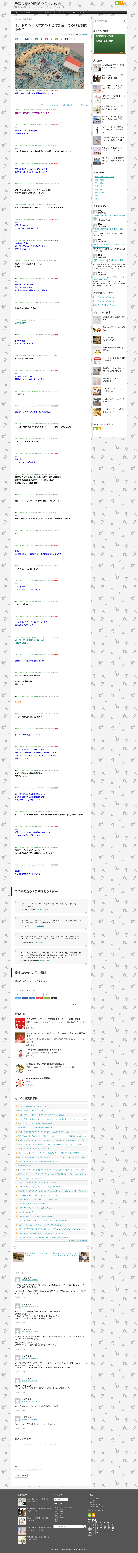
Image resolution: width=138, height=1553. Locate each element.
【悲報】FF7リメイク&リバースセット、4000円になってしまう (39, 1225)
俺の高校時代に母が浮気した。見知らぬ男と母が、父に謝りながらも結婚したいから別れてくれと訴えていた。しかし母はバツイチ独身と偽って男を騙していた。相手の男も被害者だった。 (53, 1191)
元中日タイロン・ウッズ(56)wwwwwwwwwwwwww (35, 1123)
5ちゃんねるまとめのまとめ (104, 301)
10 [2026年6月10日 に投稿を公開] (101, 1527)
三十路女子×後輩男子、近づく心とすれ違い (32, 1106)
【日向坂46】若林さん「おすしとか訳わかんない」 (35, 1208)
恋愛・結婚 (82, 34)
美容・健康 (99, 183)
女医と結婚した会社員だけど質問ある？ (43, 1050)
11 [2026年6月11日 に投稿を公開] (105, 1527)
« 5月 (90, 1535)
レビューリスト (94, 1504)
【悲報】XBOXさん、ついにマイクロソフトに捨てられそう (38, 1199)
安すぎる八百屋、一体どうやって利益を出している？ (36, 1111)
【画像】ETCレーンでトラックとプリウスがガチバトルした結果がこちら (43, 1115)
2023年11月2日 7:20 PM (29, 1381)
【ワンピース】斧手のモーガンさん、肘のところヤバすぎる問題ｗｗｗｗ (43, 1220)
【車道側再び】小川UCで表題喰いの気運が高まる (35, 1216)
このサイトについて (31, 12)
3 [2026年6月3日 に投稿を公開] (101, 1525)
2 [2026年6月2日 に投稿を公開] (97, 1525)
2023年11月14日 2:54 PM (29, 1419)
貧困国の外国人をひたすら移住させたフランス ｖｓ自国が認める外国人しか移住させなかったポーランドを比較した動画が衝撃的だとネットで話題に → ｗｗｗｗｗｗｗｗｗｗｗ (53, 1174)
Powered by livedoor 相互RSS (78, 1240)
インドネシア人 (81, 1004)
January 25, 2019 (45, 961)
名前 (16, 1467)
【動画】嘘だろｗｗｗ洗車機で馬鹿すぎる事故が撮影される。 (39, 1161)
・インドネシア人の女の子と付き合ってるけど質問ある (66, 105)
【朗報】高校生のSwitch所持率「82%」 (31, 1178)
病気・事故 (99, 189)
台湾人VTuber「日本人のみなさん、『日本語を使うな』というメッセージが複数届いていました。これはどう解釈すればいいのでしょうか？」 (53, 1136)
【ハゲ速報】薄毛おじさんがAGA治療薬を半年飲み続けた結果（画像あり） (43, 1237)
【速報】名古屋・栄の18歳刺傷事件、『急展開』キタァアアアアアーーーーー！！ (46, 1233)
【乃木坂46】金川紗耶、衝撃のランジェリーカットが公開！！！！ (40, 1195)
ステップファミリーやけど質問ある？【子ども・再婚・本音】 (53, 1019)
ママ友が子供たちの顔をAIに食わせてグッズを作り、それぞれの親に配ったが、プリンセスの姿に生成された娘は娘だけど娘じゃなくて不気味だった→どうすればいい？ (53, 1119)
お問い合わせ (47, 12)
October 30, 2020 (43, 909)
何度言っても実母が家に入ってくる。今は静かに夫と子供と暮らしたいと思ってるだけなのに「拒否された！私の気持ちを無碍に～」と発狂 (53, 1140)
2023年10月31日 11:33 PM (30, 1358)
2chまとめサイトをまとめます (105, 305)
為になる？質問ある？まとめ (36, 3)
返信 (24, 1297)
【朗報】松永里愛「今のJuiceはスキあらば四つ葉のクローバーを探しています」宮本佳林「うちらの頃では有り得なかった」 (53, 1153)
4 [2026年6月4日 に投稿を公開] (105, 1525)
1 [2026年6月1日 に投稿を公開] (93, 1525)
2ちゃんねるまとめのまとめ (104, 297)
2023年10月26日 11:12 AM (30, 1280)
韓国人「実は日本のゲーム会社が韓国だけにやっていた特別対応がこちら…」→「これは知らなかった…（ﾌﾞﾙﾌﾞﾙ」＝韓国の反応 (53, 1144)
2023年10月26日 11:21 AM (30, 1306)
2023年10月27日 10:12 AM (30, 1331)
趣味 (97, 195)
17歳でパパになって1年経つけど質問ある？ (45, 1064)
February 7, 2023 (38, 942)
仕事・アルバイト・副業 (104, 177)
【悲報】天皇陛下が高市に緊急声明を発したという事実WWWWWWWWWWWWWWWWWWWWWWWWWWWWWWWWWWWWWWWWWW (53, 1229)
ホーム (16, 12)
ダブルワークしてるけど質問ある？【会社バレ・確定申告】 (113, 88)
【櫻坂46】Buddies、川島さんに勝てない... (32, 1204)
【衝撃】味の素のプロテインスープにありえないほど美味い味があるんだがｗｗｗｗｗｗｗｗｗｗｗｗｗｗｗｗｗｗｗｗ (53, 1132)
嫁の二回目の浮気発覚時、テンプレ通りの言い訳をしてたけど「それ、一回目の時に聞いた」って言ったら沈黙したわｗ (53, 1157)
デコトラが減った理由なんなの (28, 1165)
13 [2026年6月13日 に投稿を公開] (113, 1527)
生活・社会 (99, 186)
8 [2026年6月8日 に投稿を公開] (93, 1527)
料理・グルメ (100, 192)
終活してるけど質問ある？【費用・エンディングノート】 (112, 150)
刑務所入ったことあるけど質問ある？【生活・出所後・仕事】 (113, 160)
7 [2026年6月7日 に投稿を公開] (89, 1527)
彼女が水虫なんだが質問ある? (39, 1078)
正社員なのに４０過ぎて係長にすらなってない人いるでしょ (38, 1182)
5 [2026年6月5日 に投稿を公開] (108, 1525)
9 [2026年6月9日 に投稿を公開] (97, 1527)
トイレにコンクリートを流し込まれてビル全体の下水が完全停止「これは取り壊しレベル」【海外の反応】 (53, 1170)
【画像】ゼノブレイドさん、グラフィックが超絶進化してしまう (40, 1187)
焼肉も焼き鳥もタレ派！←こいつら (30, 1212)
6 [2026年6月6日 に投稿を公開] (112, 1525)
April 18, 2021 (40, 926)
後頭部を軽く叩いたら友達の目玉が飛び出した (34, 1149)
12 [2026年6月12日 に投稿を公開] (109, 1527)
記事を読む (30, 1028)
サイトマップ (62, 12)
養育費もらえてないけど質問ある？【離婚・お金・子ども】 (113, 119)
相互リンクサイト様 (78, 12)
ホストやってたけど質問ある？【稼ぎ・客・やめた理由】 (112, 129)
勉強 (97, 199)
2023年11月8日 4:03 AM (29, 1401)
